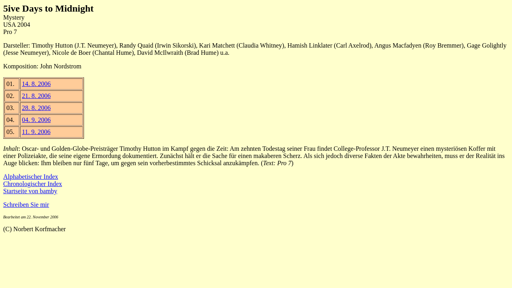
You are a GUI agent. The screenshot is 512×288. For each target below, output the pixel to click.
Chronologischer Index (32, 183)
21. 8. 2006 (36, 95)
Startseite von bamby (30, 191)
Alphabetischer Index (30, 176)
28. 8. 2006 (36, 107)
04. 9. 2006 (36, 119)
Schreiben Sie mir (26, 204)
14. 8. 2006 (36, 83)
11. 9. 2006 (36, 131)
